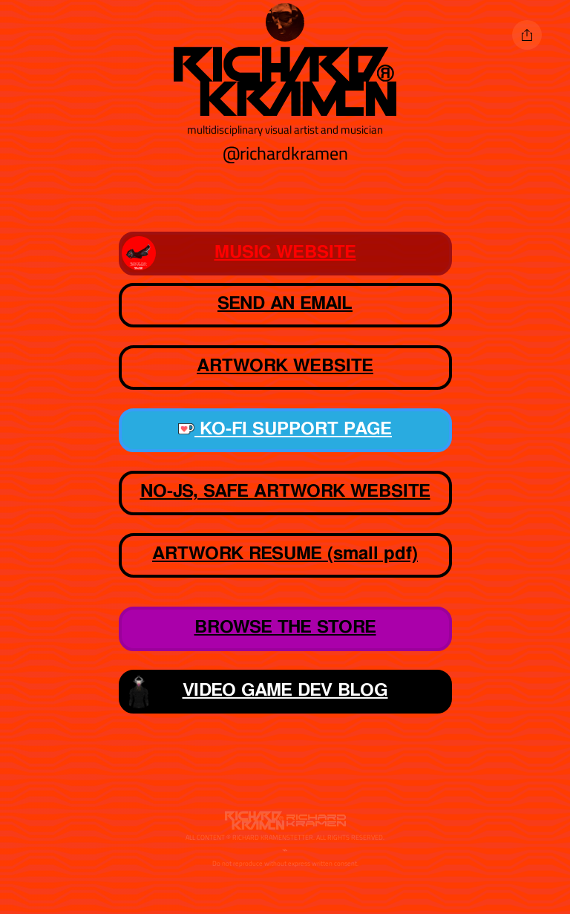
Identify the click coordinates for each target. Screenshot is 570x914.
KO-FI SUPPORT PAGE (285, 429)
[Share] (527, 35)
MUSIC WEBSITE (239, 253)
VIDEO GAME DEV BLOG (255, 691)
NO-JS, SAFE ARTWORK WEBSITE (285, 491)
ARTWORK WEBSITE (248, 367)
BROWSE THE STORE (285, 627)
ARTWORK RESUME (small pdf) (285, 554)
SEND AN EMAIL (285, 304)
